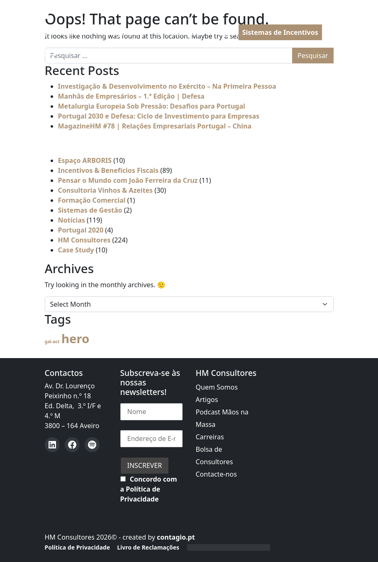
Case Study (76, 249)
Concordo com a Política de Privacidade (148, 489)
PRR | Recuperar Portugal (193, 32)
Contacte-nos (216, 474)
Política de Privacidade (77, 547)
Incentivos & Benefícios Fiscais (108, 170)
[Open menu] (40, 56)
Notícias (71, 220)
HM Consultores (84, 240)
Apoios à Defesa (65, 32)
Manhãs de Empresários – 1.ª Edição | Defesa (131, 96)
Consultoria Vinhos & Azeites (105, 190)
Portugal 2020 (81, 230)
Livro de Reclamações (148, 547)
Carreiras (210, 436)
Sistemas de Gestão (90, 210)
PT (337, 32)
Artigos (207, 399)
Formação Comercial (92, 200)
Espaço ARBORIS (85, 160)
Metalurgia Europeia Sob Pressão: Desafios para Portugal (151, 106)
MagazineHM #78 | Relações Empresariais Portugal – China (154, 126)
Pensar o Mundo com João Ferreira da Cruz (128, 180)
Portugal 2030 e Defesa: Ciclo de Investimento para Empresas (159, 116)
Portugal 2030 (121, 32)
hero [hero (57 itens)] (75, 338)
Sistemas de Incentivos (280, 32)
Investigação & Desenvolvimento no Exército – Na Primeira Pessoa (167, 86)
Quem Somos (217, 387)
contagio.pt (176, 537)
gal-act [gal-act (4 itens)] (52, 341)
